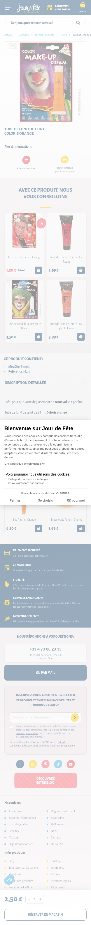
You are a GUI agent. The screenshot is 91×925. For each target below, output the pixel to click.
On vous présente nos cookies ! (27, 483)
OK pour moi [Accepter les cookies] (76, 500)
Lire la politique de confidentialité (24, 463)
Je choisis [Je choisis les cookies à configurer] (45, 500)
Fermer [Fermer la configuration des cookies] (15, 500)
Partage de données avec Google (28, 479)
